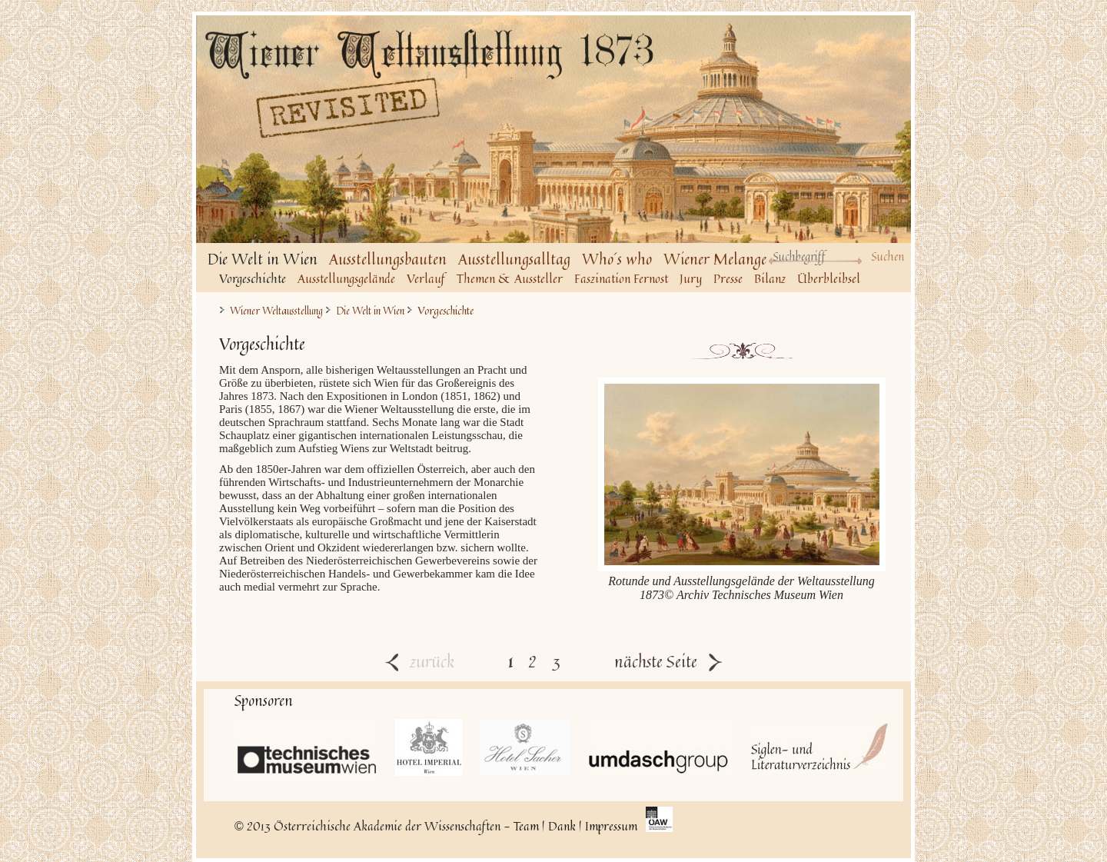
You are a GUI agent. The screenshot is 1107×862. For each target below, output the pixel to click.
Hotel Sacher (525, 747)
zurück (419, 661)
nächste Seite (668, 661)
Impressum (611, 826)
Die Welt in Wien (370, 311)
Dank (562, 826)
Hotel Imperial (429, 747)
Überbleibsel (828, 278)
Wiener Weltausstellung (276, 311)
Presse (728, 278)
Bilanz (770, 278)
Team (526, 826)
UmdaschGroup (659, 747)
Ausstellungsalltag (514, 259)
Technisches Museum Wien (307, 752)
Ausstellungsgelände (346, 278)
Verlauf (426, 278)
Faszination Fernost (621, 278)
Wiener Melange (714, 259)
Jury (691, 278)
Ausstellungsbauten (388, 259)
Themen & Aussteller (510, 278)
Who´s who (617, 259)
